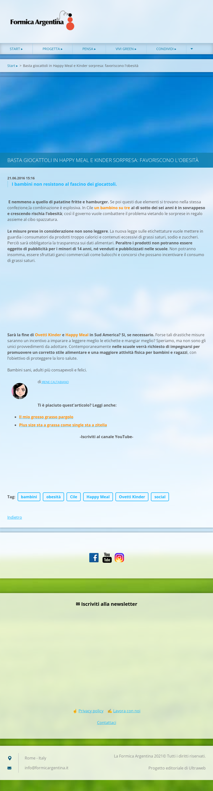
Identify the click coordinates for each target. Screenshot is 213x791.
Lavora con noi (126, 711)
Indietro (14, 517)
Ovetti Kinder (132, 496)
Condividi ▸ (166, 48)
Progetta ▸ (53, 48)
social (160, 496)
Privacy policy (90, 711)
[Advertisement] (106, 113)
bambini (29, 496)
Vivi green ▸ (126, 48)
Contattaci (106, 722)
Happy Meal (98, 496)
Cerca (200, 14)
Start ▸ (16, 48)
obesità (53, 496)
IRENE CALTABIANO (55, 382)
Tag (10, 496)
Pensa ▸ (89, 48)
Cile (73, 496)
